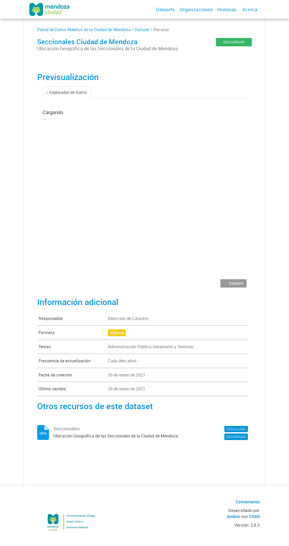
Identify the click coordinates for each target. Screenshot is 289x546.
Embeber (235, 283)
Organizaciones (196, 9)
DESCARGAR (233, 42)
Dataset (142, 29)
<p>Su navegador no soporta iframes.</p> (144, 193)
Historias (226, 9)
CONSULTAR (236, 429)
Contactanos (248, 502)
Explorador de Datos (67, 92)
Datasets (165, 9)
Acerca (249, 9)
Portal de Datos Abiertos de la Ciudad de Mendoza (84, 29)
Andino (233, 516)
